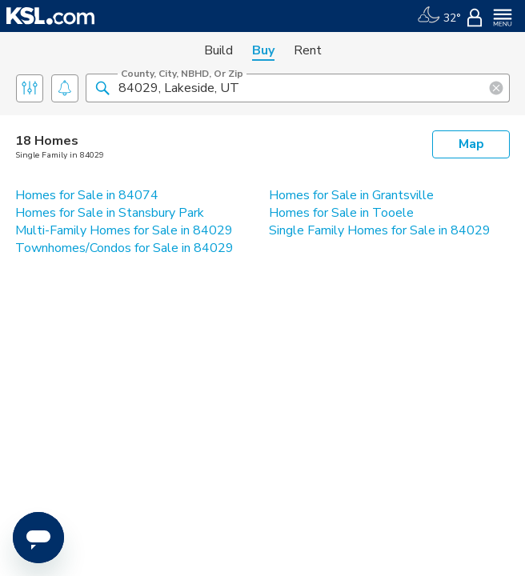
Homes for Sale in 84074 (86, 195)
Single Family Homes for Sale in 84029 (380, 230)
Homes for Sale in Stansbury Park (109, 213)
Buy (263, 50)
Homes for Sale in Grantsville (351, 195)
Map (471, 144)
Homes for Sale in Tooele (341, 213)
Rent (308, 50)
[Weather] (439, 16)
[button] (102, 87)
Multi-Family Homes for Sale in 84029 (124, 230)
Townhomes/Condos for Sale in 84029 (124, 248)
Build (218, 50)
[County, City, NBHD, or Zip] (298, 88)
